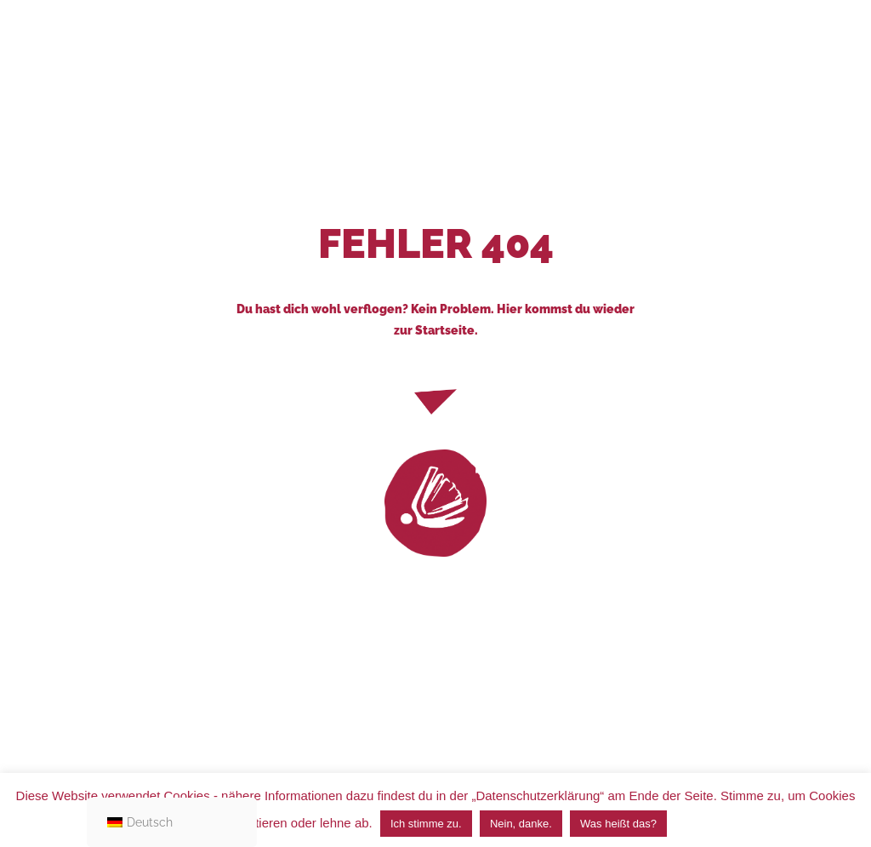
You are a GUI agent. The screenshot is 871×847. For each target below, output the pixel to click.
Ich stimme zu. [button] (426, 823)
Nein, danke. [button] (521, 823)
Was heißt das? (618, 823)
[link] (435, 503)
